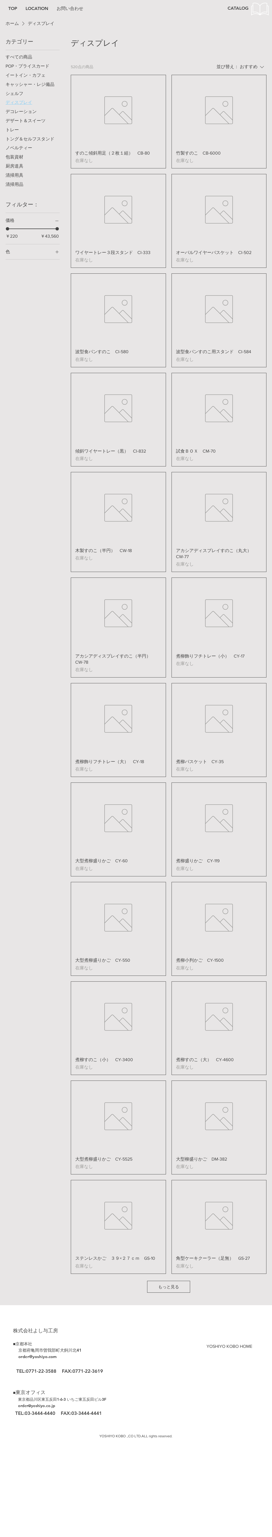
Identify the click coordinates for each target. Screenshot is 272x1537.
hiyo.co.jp (46, 1405)
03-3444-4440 (41, 1413)
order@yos (27, 1405)
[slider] (7, 228)
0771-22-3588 (41, 1371)
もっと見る (168, 1286)
